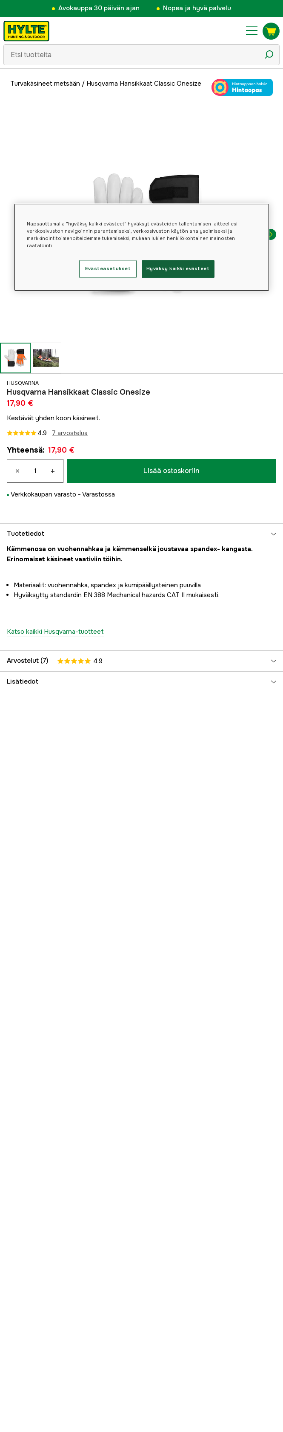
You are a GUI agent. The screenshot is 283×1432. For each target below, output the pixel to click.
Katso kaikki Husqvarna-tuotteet (55, 631)
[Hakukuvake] (269, 54)
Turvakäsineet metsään (45, 83)
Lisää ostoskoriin (171, 470)
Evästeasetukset (108, 268)
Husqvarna (23, 383)
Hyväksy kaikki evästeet (178, 268)
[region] (141, 247)
